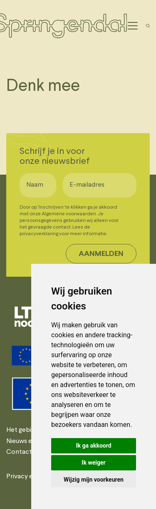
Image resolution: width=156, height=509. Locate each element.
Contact (19, 452)
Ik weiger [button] (93, 462)
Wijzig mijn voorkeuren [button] (94, 479)
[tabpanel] (30, 316)
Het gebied (22, 430)
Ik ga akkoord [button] (93, 445)
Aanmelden (101, 254)
